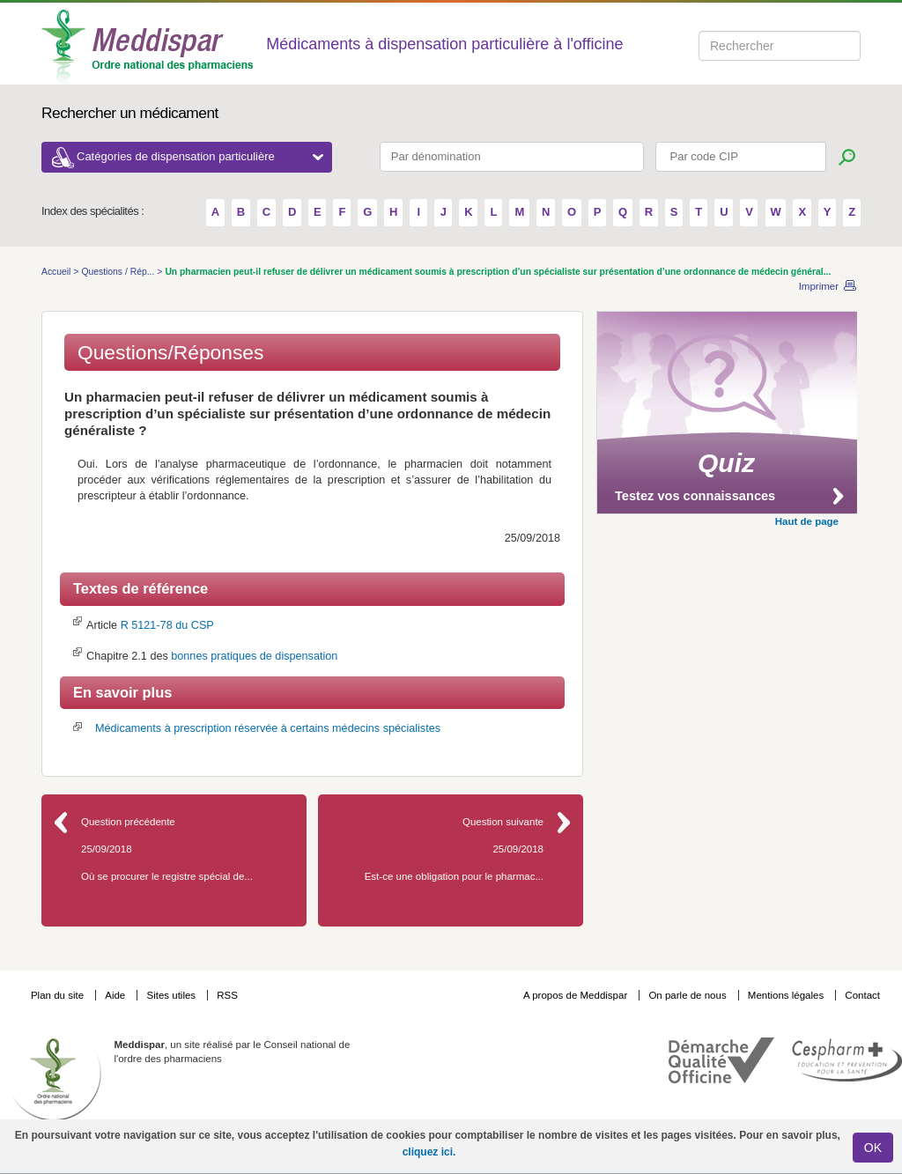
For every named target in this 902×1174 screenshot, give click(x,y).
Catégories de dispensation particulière (200, 156)
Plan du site (58, 995)
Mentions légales (787, 995)
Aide (116, 995)
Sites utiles (172, 995)
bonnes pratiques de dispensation (254, 656)
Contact (862, 995)
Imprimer (819, 286)
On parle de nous (687, 995)
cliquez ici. (429, 1152)
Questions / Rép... (119, 272)
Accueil (57, 272)
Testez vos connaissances (695, 496)
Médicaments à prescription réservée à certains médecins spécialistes (267, 728)
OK (873, 1148)
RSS (227, 995)
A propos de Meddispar (575, 995)
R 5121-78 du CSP (167, 625)
